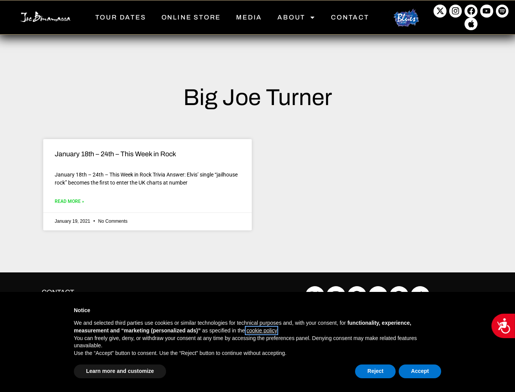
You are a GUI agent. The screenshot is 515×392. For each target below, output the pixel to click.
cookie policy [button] (261, 330)
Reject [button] (375, 371)
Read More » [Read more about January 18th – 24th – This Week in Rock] (69, 201)
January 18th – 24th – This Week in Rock (115, 154)
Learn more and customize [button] (120, 371)
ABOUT (296, 17)
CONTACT (350, 17)
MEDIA (249, 17)
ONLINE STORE (191, 17)
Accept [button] (420, 371)
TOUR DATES (120, 17)
